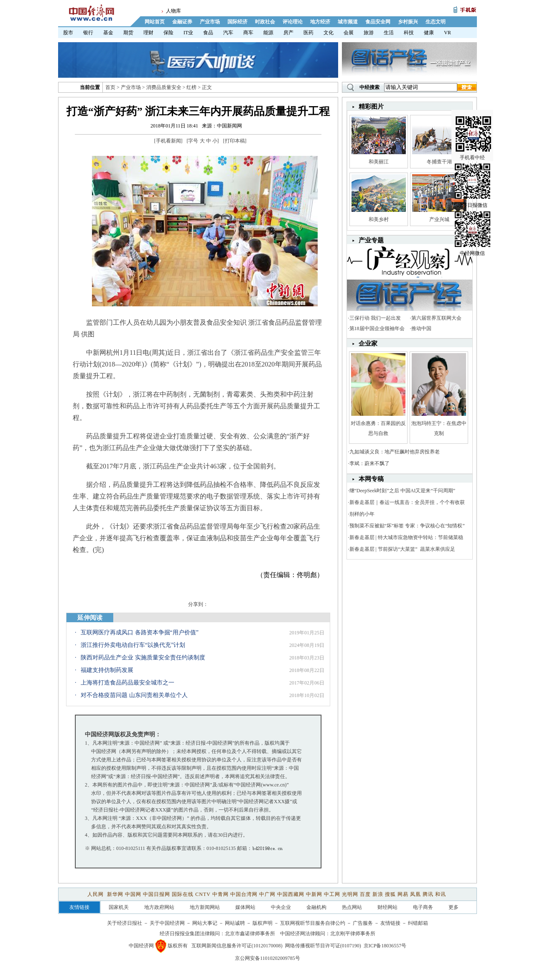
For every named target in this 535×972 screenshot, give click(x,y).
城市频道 (348, 22)
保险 (168, 33)
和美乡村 (379, 219)
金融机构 (316, 907)
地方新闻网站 (205, 907)
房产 (288, 33)
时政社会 (265, 22)
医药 (308, 33)
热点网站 (352, 907)
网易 (402, 894)
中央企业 (281, 907)
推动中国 (421, 328)
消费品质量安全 (163, 87)
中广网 (267, 894)
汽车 (228, 33)
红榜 (191, 87)
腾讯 (428, 894)
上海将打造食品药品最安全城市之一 (127, 682)
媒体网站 (245, 907)
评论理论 (293, 22)
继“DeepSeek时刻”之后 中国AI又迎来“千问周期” (402, 491)
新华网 (115, 894)
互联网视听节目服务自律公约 (312, 923)
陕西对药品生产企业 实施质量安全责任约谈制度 (143, 657)
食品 (208, 33)
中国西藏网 (290, 894)
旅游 (369, 33)
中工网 (332, 894)
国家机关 (119, 907)
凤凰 (415, 894)
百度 (365, 894)
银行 (88, 33)
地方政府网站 (159, 907)
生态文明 (435, 22)
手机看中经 (473, 121)
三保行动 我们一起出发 (375, 318)
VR (447, 33)
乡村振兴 (408, 22)
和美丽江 (379, 162)
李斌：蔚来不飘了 (369, 463)
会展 (349, 33)
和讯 (440, 894)
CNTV (202, 894)
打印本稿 (235, 141)
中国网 (133, 894)
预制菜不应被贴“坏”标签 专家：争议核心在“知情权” (407, 526)
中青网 (220, 894)
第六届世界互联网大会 (436, 318)
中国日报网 (156, 894)
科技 (409, 33)
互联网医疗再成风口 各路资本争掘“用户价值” (140, 632)
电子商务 (423, 907)
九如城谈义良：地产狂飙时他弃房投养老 (394, 452)
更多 (453, 907)
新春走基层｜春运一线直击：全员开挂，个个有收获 (407, 502)
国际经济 (237, 22)
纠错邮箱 (418, 923)
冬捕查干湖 (439, 162)
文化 (329, 33)
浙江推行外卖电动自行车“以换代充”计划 (133, 645)
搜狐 (390, 894)
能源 (268, 33)
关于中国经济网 (167, 923)
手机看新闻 (168, 141)
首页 (110, 87)
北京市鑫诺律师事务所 (250, 933)
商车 (248, 33)
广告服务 (363, 923)
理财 (148, 33)
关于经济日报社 (124, 923)
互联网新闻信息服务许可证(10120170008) (237, 946)
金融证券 (182, 22)
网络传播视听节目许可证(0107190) (323, 946)
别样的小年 (361, 514)
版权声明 (262, 923)
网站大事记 (204, 923)
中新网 (314, 894)
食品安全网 (377, 22)
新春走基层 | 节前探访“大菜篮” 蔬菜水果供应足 (402, 549)
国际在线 (183, 894)
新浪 (377, 894)
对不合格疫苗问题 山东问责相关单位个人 (134, 695)
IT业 (188, 33)
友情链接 (390, 923)
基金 (108, 33)
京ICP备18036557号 (385, 946)
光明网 (350, 894)
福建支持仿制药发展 (107, 670)
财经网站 (387, 907)
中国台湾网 (243, 894)
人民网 (96, 894)
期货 (128, 33)
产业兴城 (439, 219)
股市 (68, 33)
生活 (389, 33)
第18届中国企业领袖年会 (377, 328)
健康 (429, 33)
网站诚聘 (235, 923)
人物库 (173, 11)
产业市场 (210, 22)
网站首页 (155, 22)
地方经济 (320, 22)
